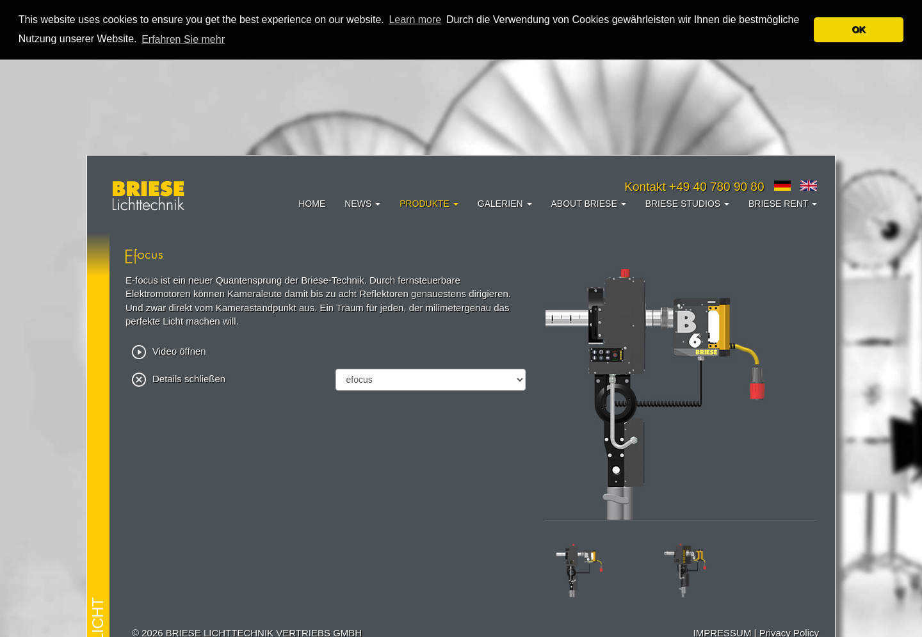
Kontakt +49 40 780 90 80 (694, 186)
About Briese (588, 203)
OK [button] (859, 29)
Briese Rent (782, 203)
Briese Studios (687, 203)
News (362, 203)
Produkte (429, 203)
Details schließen (178, 378)
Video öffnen (169, 350)
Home (311, 203)
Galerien (505, 203)
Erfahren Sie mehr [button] (183, 39)
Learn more (415, 19)
